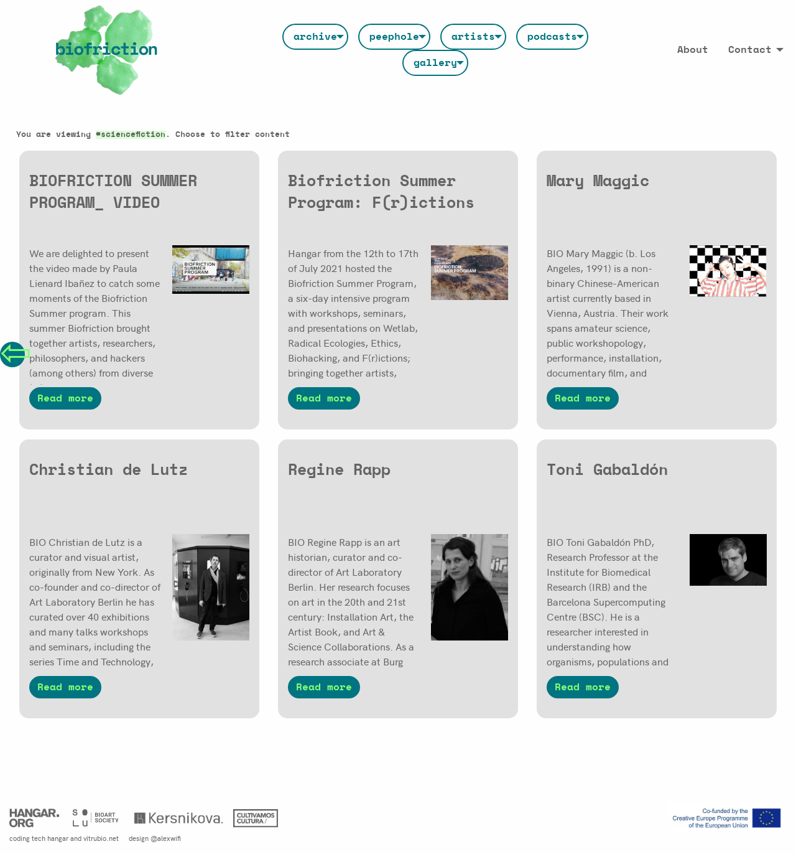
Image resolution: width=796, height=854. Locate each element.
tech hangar (50, 838)
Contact (750, 50)
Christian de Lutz (108, 470)
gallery (435, 63)
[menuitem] (315, 37)
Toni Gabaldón (607, 470)
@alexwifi (165, 838)
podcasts (552, 37)
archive (315, 37)
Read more (65, 398)
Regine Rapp (339, 470)
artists (473, 37)
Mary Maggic (598, 181)
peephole (394, 37)
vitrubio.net (101, 838)
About (692, 50)
